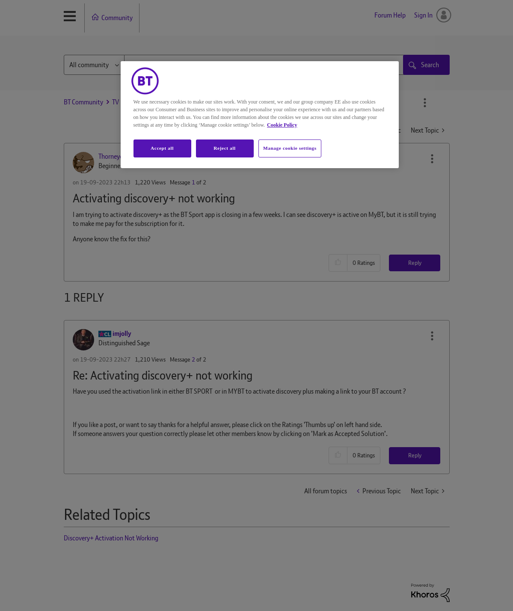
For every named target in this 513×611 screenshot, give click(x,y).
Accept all (162, 148)
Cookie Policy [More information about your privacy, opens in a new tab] (282, 125)
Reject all (224, 148)
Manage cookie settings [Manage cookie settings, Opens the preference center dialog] (290, 148)
